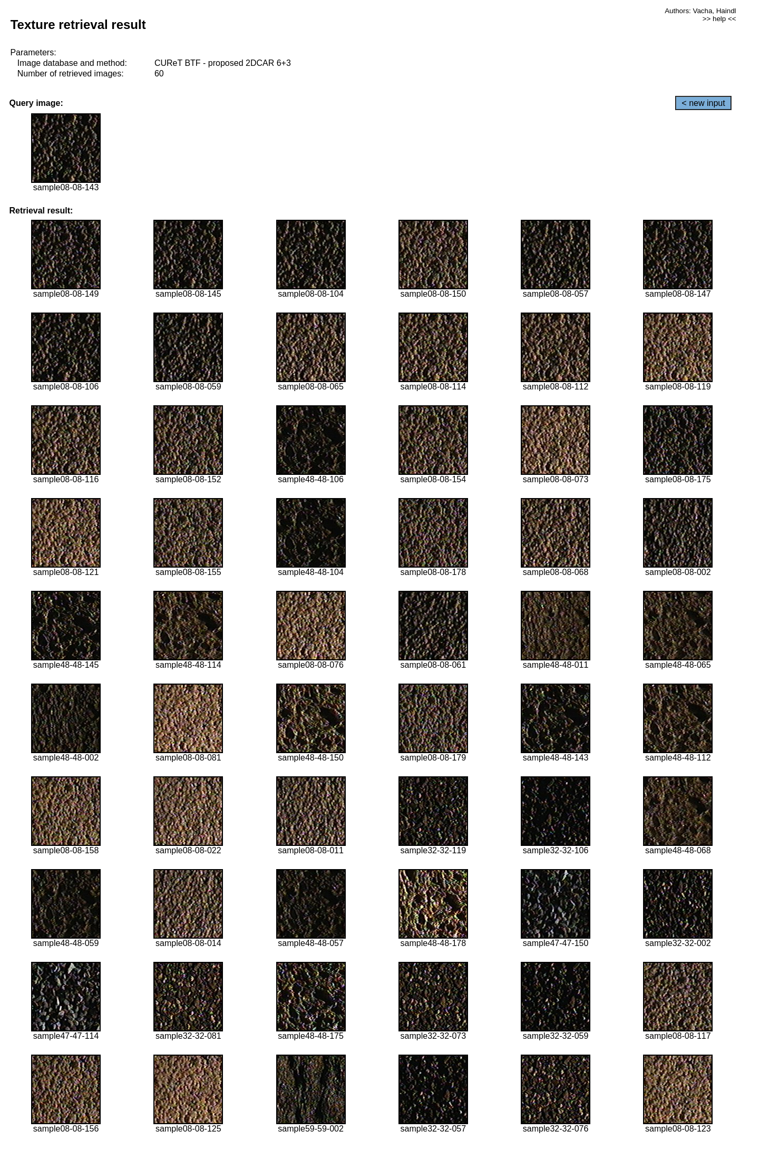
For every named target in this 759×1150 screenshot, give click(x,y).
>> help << (719, 19)
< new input (703, 103)
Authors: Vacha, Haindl (700, 11)
